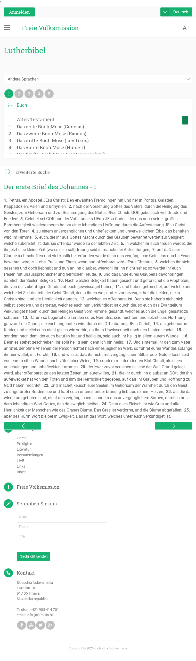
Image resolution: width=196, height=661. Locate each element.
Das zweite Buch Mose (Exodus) (51, 133)
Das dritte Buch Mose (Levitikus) (53, 140)
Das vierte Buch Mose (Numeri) (51, 147)
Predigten (24, 444)
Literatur (24, 449)
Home (21, 438)
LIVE (20, 461)
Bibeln (22, 472)
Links (21, 466)
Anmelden (19, 12)
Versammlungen (30, 455)
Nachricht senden (34, 556)
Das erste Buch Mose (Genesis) (50, 126)
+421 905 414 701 (44, 610)
